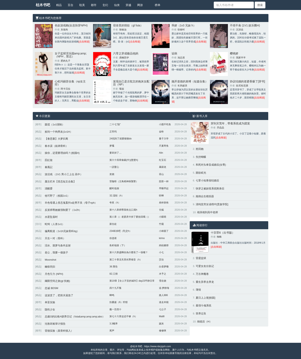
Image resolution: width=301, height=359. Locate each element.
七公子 (162, 309)
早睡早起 (164, 188)
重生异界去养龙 (205, 281)
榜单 (157, 5)
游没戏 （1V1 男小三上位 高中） (64, 174)
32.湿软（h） (116, 195)
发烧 (111, 174)
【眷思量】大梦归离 (56, 138)
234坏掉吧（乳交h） (120, 231)
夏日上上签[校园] (205, 297)
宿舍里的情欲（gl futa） (128, 25)
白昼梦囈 (164, 266)
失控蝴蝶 (201, 156)
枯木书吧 (43, 5)
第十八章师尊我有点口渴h (123, 209)
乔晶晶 (220, 127)
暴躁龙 (162, 167)
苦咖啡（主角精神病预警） (123, 181)
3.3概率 (113, 323)
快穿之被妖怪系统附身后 (210, 188)
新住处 (113, 224)
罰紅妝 (49, 160)
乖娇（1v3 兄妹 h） (184, 25)
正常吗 (113, 131)
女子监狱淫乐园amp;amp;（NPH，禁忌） (71, 55)
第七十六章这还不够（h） (123, 316)
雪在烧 (162, 280)
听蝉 (161, 195)
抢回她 (200, 148)
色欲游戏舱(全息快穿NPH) (71, 25)
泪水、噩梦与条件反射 (58, 245)
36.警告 (113, 266)
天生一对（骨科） (55, 238)
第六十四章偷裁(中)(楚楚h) (123, 160)
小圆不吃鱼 (165, 124)
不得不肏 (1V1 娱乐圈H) (245, 25)
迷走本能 (164, 302)
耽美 (82, 5)
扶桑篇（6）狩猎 (118, 302)
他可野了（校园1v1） (57, 195)
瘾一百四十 (115, 309)
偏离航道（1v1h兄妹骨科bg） (62, 231)
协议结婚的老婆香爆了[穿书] (247, 81)
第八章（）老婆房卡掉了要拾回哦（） (129, 216)
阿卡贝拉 (65, 88)
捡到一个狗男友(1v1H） (59, 131)
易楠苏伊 (124, 57)
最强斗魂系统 (203, 305)
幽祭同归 (50, 266)
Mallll (161, 316)
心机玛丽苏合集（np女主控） (70, 83)
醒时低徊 (114, 188)
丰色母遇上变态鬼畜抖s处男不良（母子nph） (71, 202)
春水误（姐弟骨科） (56, 145)
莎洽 (161, 259)
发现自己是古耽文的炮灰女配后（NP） (131, 83)
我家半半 (241, 57)
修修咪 (162, 330)
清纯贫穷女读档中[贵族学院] (212, 204)
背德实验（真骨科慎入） (59, 330)
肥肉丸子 (65, 60)
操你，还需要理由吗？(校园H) (62, 152)
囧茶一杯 (164, 181)
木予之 (162, 273)
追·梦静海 (164, 288)
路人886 (163, 295)
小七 (161, 252)
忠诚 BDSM (51, 288)
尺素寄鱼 (164, 145)
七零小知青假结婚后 (207, 180)
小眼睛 (162, 216)
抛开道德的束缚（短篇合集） (190, 81)
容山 (161, 174)
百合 (70, 5)
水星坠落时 (51, 216)
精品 (59, 5)
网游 (140, 5)
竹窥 (161, 224)
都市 (93, 5)
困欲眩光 (201, 172)
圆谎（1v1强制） (55, 124)
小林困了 (164, 231)
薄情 (198, 289)
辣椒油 (122, 29)
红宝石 (162, 160)
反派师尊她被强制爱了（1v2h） (63, 209)
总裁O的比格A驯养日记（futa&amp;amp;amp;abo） (75, 316)
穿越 (128, 5)
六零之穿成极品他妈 (125, 53)
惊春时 (181, 29)
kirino (162, 238)
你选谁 (113, 238)
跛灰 (161, 323)
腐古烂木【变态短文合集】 (60, 181)
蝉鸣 (111, 295)
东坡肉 (64, 29)
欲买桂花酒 (242, 85)
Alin (161, 152)
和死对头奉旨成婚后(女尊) (211, 164)
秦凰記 (49, 167)
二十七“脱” (115, 124)
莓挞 (121, 88)
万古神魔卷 (202, 273)
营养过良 (201, 313)
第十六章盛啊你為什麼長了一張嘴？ (128, 252)
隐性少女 (50, 309)
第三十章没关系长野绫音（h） (125, 259)
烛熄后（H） (204, 321)
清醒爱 (49, 188)
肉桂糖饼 (164, 245)
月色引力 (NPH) (54, 273)
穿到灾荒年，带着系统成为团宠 (230, 123)
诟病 (174, 53)
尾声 (111, 330)
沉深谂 (239, 29)
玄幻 (105, 5)
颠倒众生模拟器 (205, 196)
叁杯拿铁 (164, 202)
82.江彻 (113, 273)
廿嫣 (161, 209)
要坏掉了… (115, 152)
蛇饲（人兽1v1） (55, 224)
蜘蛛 (219, 236)
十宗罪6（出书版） (223, 232)
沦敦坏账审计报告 (55, 323)
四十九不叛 (115, 288)
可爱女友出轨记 (205, 266)
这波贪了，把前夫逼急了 (59, 295)
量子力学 (164, 138)
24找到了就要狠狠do (120, 138)
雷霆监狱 (201, 258)
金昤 (161, 131)
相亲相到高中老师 (207, 212)
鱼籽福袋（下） (117, 245)
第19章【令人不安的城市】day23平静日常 (132, 280)
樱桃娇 (234, 53)
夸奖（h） (114, 202)
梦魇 (111, 145)
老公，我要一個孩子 (56, 252)
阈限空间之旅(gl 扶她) (57, 280)
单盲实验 (50, 302)
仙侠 (117, 5)
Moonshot (50, 259)
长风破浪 (182, 85)
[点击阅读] (84, 41)
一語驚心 (114, 167)
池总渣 (181, 57)
